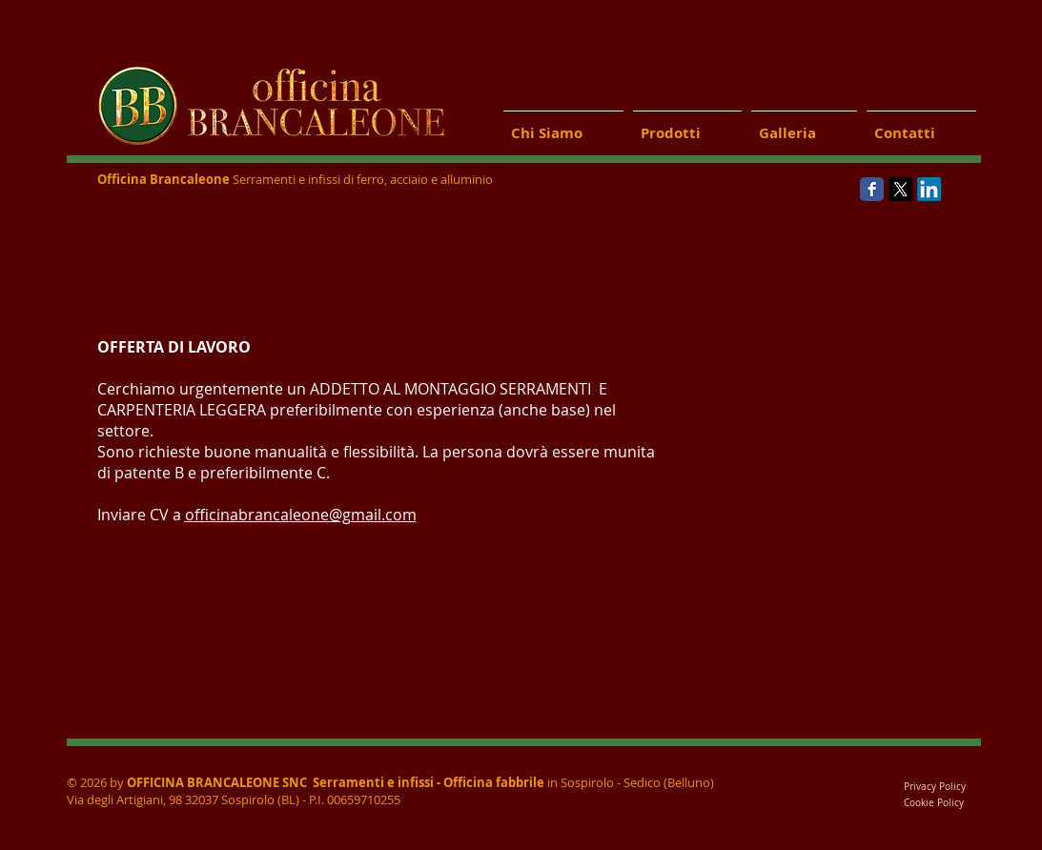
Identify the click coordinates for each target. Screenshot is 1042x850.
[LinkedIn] (929, 189)
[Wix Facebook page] (872, 189)
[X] (900, 189)
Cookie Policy (935, 803)
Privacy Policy (935, 786)
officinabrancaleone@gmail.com (301, 514)
